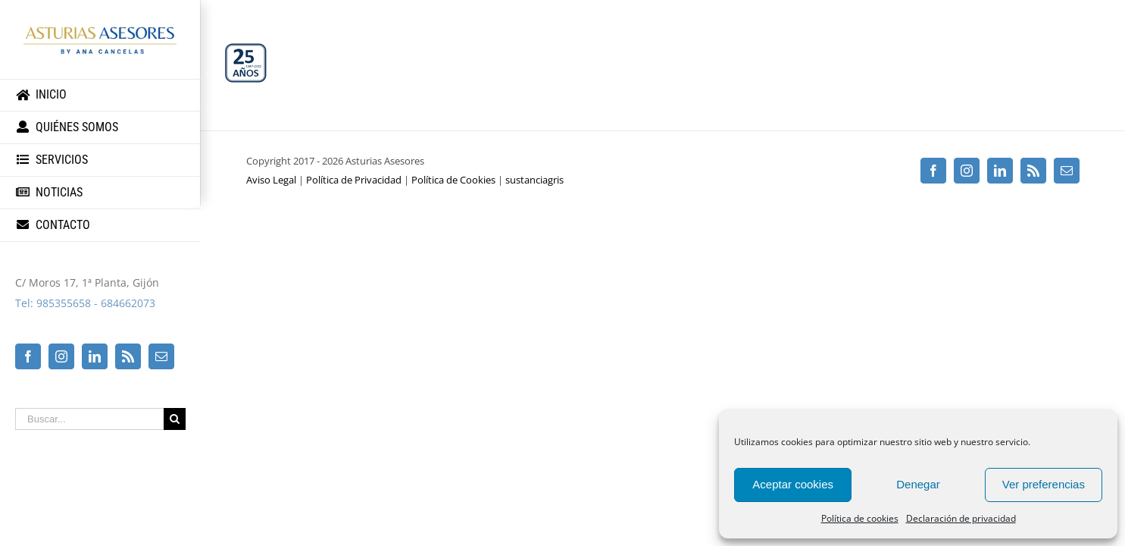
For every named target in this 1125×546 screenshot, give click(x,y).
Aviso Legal (271, 180)
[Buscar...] (89, 419)
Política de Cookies (453, 180)
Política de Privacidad (354, 180)
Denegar (918, 484)
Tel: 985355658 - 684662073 (85, 303)
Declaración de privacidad (961, 518)
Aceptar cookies (792, 484)
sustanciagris (534, 180)
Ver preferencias (1043, 484)
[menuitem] (100, 95)
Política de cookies (859, 518)
